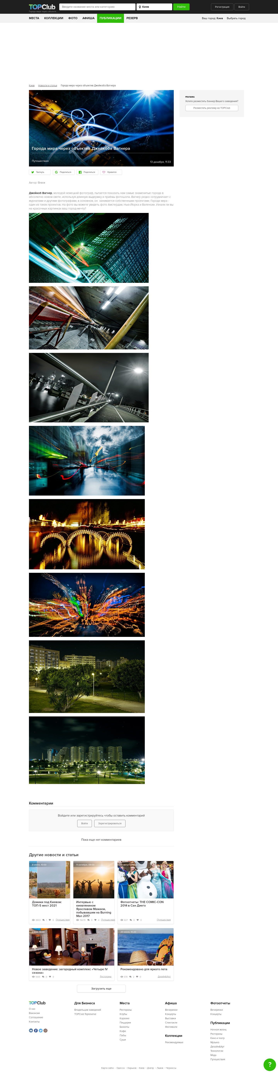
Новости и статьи (47, 85)
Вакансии (34, 1013)
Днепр (150, 1068)
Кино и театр (217, 1038)
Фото (72, 18)
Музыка (214, 1042)
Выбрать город (236, 18)
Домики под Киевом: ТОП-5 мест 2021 (47, 903)
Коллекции (53, 18)
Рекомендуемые (174, 1042)
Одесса (121, 1068)
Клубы (123, 1014)
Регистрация (222, 7)
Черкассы (171, 1068)
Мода (213, 1055)
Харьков (131, 1068)
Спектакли (171, 1022)
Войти (241, 7)
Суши (123, 1039)
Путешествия (63, 919)
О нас (32, 1008)
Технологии (216, 1050)
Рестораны (105, 976)
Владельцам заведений (87, 1009)
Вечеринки (171, 1009)
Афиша (88, 18)
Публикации (110, 18)
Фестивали (171, 1026)
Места (34, 18)
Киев (32, 85)
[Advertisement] (139, 52)
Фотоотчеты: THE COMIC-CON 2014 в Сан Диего (142, 903)
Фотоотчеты (220, 1003)
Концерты (170, 1014)
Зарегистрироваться (109, 823)
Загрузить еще (101, 988)
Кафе (123, 1031)
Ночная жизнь (218, 1029)
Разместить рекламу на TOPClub (211, 108)
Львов (160, 1068)
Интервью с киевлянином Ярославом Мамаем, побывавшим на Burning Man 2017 (93, 909)
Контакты (34, 1021)
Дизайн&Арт (164, 976)
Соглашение (36, 1017)
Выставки (170, 1018)
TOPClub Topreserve (85, 1014)
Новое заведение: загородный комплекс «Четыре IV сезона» (70, 971)
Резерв (132, 18)
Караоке (124, 1018)
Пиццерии (125, 1022)
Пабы (123, 1035)
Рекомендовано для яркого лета (143, 969)
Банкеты (124, 1026)
